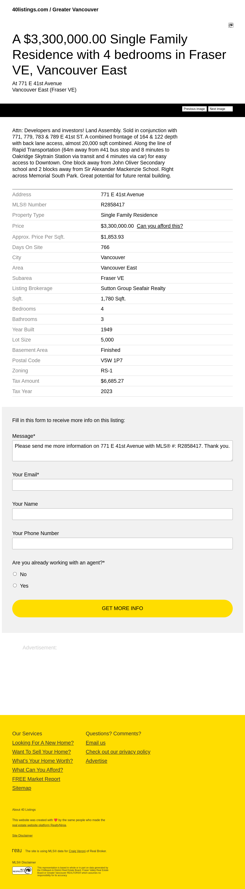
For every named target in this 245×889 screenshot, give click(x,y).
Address (21, 194)
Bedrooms (24, 309)
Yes (24, 586)
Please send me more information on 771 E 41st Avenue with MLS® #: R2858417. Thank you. (122, 450)
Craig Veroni (77, 851)
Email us (96, 743)
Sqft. (17, 299)
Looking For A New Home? (43, 743)
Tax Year (22, 391)
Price (18, 226)
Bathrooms (24, 319)
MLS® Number (29, 205)
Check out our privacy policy (118, 752)
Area (17, 268)
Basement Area (30, 350)
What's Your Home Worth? (42, 761)
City (16, 257)
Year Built (23, 329)
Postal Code (26, 360)
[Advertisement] (122, 678)
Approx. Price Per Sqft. (38, 237)
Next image (217, 109)
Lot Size (21, 340)
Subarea (22, 278)
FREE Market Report (36, 779)
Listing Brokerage (32, 288)
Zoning (20, 371)
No (23, 574)
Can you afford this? (160, 226)
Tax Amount (25, 381)
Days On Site (27, 247)
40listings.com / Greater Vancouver (55, 9)
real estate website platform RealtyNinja (39, 825)
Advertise (96, 761)
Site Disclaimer (22, 835)
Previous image (194, 109)
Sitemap (21, 788)
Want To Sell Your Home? (41, 752)
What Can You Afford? (37, 770)
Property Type (28, 215)
